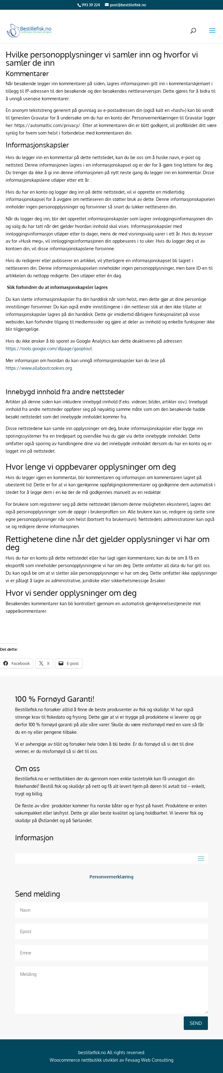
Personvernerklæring (111, 876)
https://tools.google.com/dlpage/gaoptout (49, 348)
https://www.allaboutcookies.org (39, 368)
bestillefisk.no (92, 1052)
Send (196, 1023)
